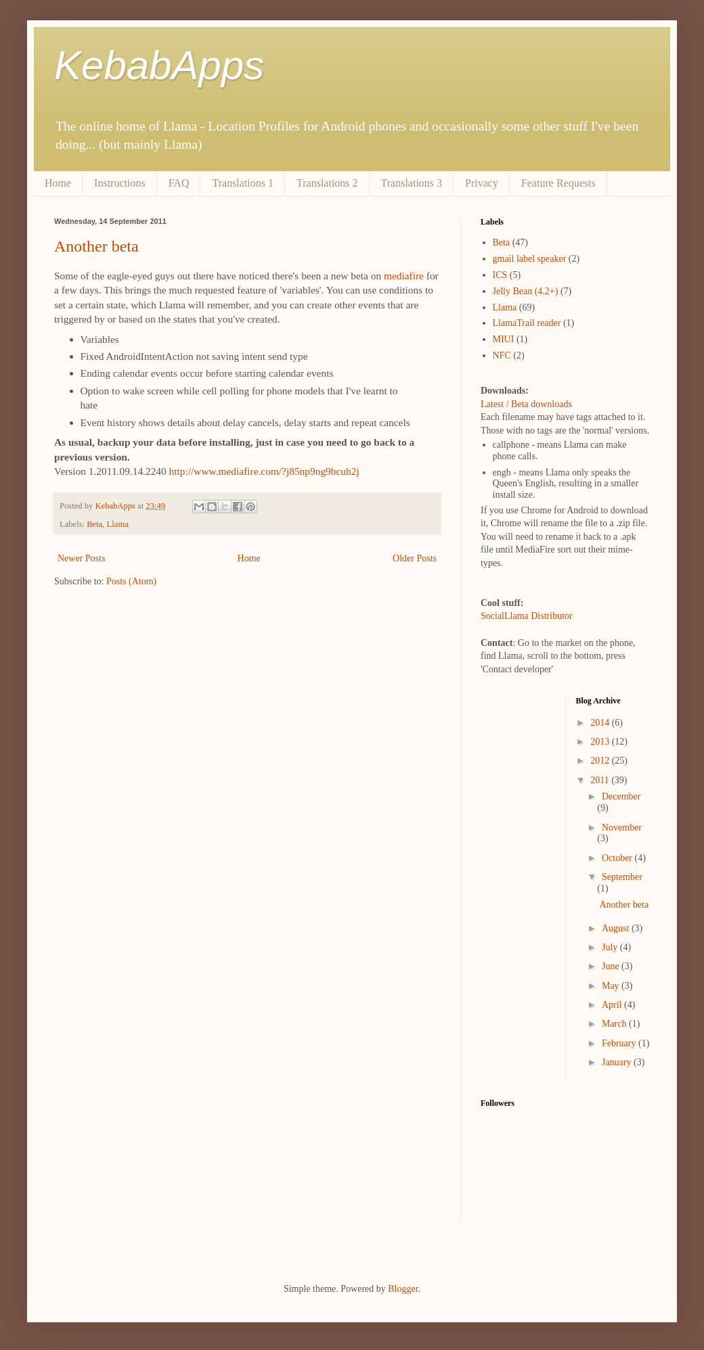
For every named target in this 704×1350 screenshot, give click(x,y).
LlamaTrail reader (527, 323)
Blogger (403, 1289)
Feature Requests (558, 183)
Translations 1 (242, 183)
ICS (500, 275)
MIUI (503, 339)
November (622, 827)
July (611, 947)
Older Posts (415, 558)
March (615, 1024)
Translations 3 (412, 183)
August (617, 928)
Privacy (481, 183)
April (613, 1005)
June (611, 966)
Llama (118, 524)
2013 (601, 742)
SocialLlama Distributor (527, 616)
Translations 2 (327, 183)
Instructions (120, 183)
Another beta (96, 246)
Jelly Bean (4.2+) (525, 291)
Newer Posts (81, 558)
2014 (601, 723)
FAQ (179, 183)
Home (58, 183)
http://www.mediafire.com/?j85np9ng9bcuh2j (264, 471)
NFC (502, 355)
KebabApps (159, 65)
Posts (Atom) (131, 581)
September (622, 877)
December (621, 796)
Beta (94, 524)
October (618, 858)
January (618, 1062)
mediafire (404, 275)
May (611, 986)
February (620, 1043)
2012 (601, 760)
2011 (600, 780)
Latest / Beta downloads (526, 404)
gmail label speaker (530, 259)
